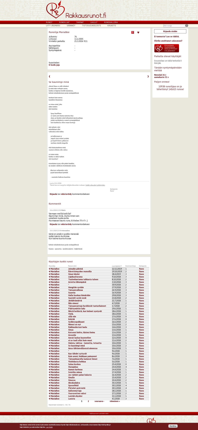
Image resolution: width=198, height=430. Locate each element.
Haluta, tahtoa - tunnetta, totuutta (84, 343)
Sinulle (71, 377)
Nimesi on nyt (74, 324)
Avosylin (72, 335)
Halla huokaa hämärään (79, 295)
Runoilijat (64, 22)
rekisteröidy (66, 194)
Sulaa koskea (74, 364)
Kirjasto (111, 25)
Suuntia (71, 293)
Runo (112, 191)
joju (58, 65)
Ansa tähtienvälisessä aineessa (82, 348)
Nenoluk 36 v (160, 75)
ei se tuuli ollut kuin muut (80, 340)
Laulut (94, 22)
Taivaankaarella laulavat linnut (82, 359)
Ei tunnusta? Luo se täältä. (166, 36)
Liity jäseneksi (53, 25)
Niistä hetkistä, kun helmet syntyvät (85, 311)
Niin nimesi (73, 303)
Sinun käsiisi (74, 274)
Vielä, (70, 314)
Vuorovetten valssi (77, 393)
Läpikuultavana (75, 277)
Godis (52, 65)
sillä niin (72, 316)
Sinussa (71, 380)
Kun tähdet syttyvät (77, 353)
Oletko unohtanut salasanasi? (168, 41)
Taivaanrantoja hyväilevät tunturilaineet (87, 306)
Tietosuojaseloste (91, 25)
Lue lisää (49, 427)
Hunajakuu (73, 367)
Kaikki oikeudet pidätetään (95, 185)
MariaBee (54, 269)
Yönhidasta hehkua (77, 361)
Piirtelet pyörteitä (76, 388)
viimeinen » (115, 401)
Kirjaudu (53, 194)
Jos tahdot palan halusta (80, 375)
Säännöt (71, 25)
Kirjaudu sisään (170, 31)
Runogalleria (111, 22)
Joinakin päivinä (75, 269)
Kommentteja (131, 266)
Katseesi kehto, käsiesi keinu (81, 332)
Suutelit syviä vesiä (77, 298)
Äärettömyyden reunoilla (80, 271)
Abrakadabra (74, 383)
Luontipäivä (117, 266)
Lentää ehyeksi (75, 396)
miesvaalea (65, 231)
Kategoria (142, 266)
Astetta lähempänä (77, 282)
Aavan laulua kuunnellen (79, 338)
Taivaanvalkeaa (75, 290)
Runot (49, 22)
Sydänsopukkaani (76, 322)
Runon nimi (72, 266)
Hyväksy (173, 426)
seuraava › (99, 401)
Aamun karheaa (75, 369)
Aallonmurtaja (74, 391)
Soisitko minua (75, 372)
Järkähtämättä (75, 300)
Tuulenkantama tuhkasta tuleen (83, 279)
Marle (63, 210)
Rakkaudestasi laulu (77, 327)
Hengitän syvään (76, 287)
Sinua (70, 330)
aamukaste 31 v (161, 77)
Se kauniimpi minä (76, 346)
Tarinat (80, 22)
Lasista (71, 399)
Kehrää (71, 319)
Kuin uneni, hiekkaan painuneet (82, 356)
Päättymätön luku (76, 308)
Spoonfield (73, 385)
